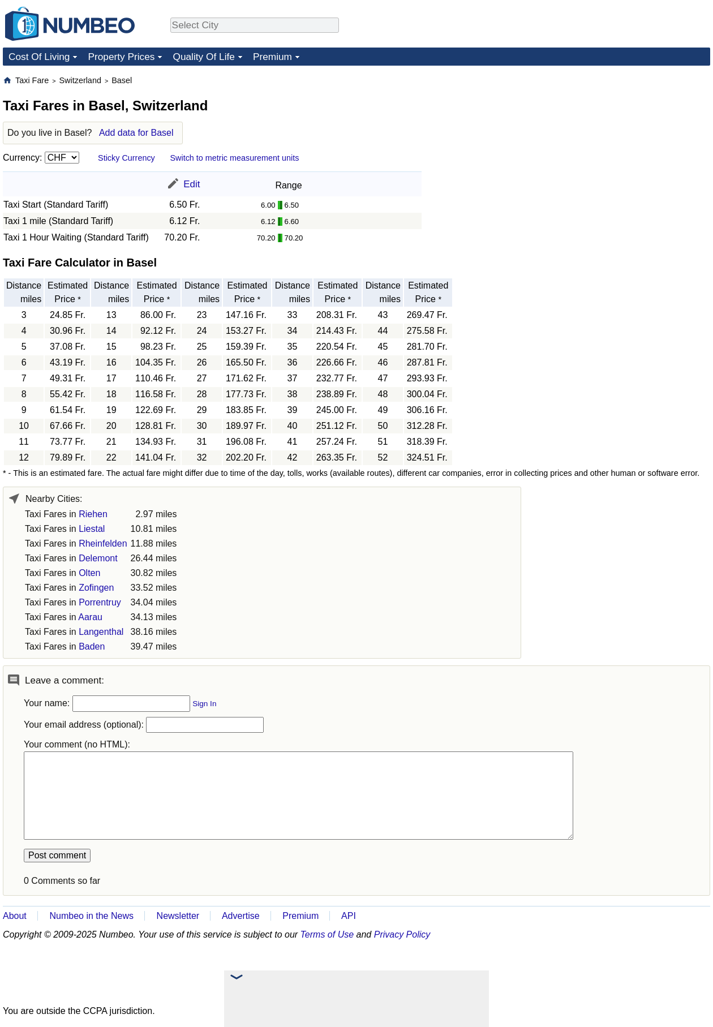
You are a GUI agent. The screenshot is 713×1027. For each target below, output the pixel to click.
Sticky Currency (126, 157)
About (15, 916)
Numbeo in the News (91, 916)
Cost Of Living (39, 56)
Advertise (241, 916)
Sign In (204, 703)
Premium (272, 56)
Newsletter (178, 916)
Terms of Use (327, 934)
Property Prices (121, 56)
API (348, 916)
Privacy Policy (402, 934)
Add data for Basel (136, 132)
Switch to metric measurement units (234, 157)
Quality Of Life (203, 56)
